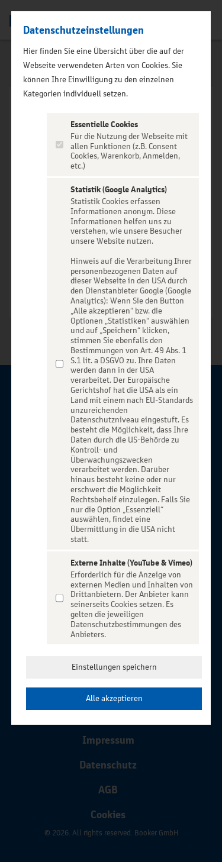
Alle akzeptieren (114, 698)
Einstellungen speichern (114, 667)
